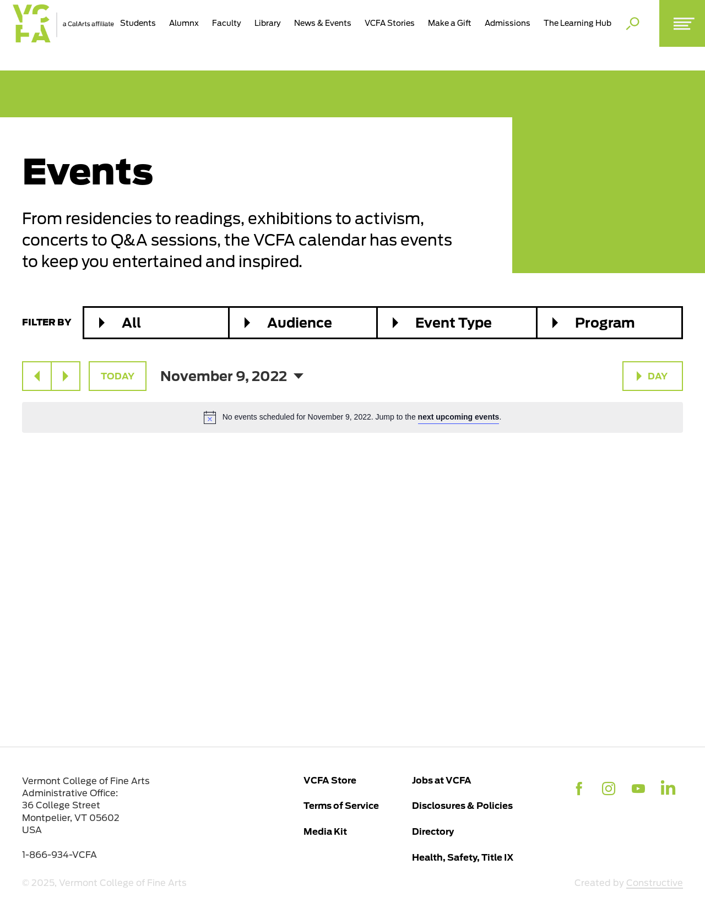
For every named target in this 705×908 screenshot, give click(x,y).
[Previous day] (37, 376)
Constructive (654, 883)
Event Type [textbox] (453, 322)
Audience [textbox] (299, 322)
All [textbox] (131, 322)
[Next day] (65, 376)
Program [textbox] (605, 322)
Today (117, 376)
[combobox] (156, 322)
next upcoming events (459, 416)
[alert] (352, 417)
